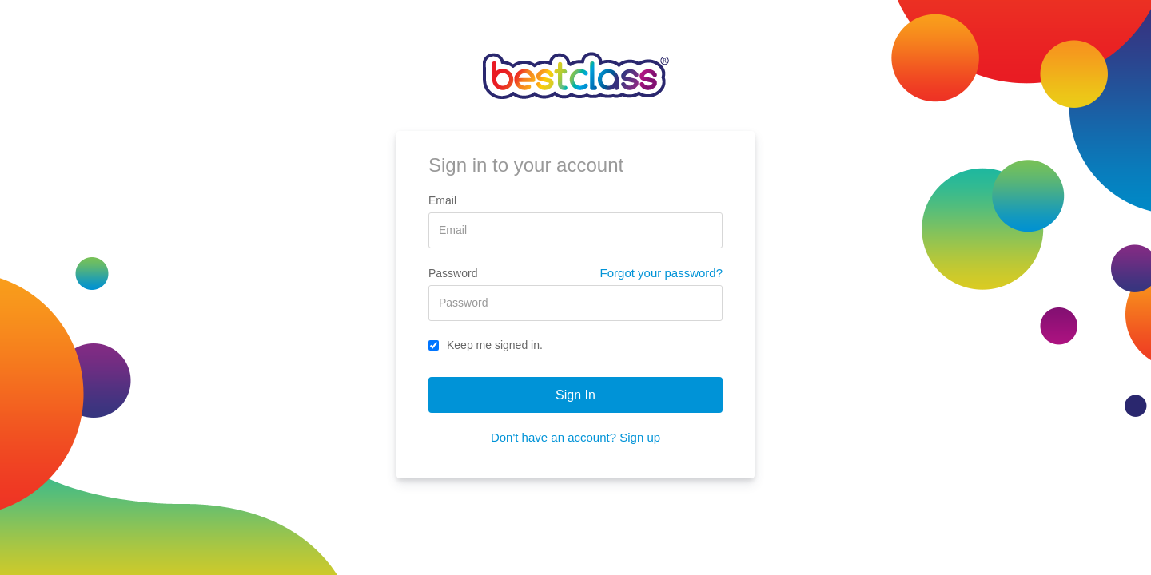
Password (452, 273)
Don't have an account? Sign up (575, 437)
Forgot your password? (661, 273)
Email (442, 200)
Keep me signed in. (485, 345)
